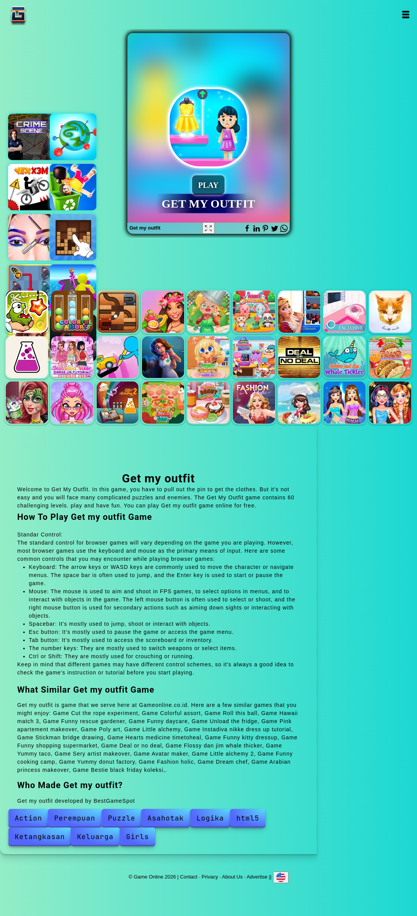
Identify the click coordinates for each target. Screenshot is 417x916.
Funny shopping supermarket (254, 357)
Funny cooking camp (163, 402)
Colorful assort (72, 312)
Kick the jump (73, 187)
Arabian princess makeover (344, 402)
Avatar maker (72, 402)
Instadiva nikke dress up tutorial (72, 357)
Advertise (256, 877)
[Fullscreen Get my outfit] (208, 228)
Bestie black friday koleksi (390, 402)
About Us (232, 877)
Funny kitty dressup (208, 357)
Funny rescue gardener (208, 312)
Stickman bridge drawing (118, 357)
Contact (188, 877)
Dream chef (299, 402)
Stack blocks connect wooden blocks (73, 237)
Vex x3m (31, 187)
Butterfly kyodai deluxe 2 (31, 287)
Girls (137, 836)
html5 (247, 818)
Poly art (390, 312)
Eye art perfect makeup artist (31, 237)
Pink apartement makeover (344, 312)
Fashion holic (254, 402)
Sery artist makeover (27, 402)
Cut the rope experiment (27, 312)
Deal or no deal (299, 357)
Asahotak (165, 818)
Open (405, 14)
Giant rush (73, 287)
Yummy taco (390, 357)
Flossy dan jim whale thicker (344, 357)
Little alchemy (27, 357)
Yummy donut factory (208, 402)
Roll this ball (118, 312)
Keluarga (95, 836)
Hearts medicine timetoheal (163, 357)
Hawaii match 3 (163, 312)
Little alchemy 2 (118, 402)
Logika (210, 818)
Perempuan (74, 818)
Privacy (210, 877)
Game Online (42, 14)
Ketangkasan (40, 836)
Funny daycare (254, 312)
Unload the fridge (299, 312)
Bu (73, 137)
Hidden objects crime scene (31, 137)
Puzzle (121, 818)
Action (28, 818)
